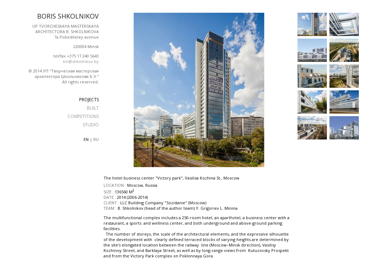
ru (96, 139)
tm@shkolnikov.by (81, 61)
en (86, 139)
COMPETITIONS (83, 116)
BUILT (93, 108)
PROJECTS (89, 99)
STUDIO (91, 125)
